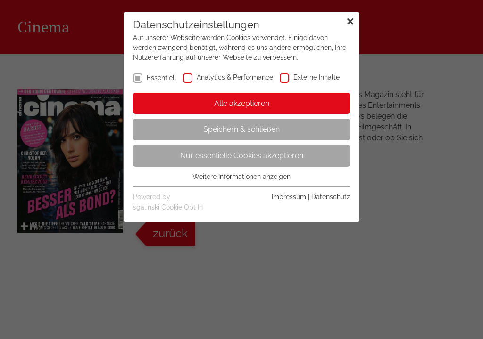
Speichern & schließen (241, 129)
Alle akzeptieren (241, 103)
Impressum (289, 197)
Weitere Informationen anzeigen (241, 176)
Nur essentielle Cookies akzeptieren (241, 155)
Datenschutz (330, 197)
